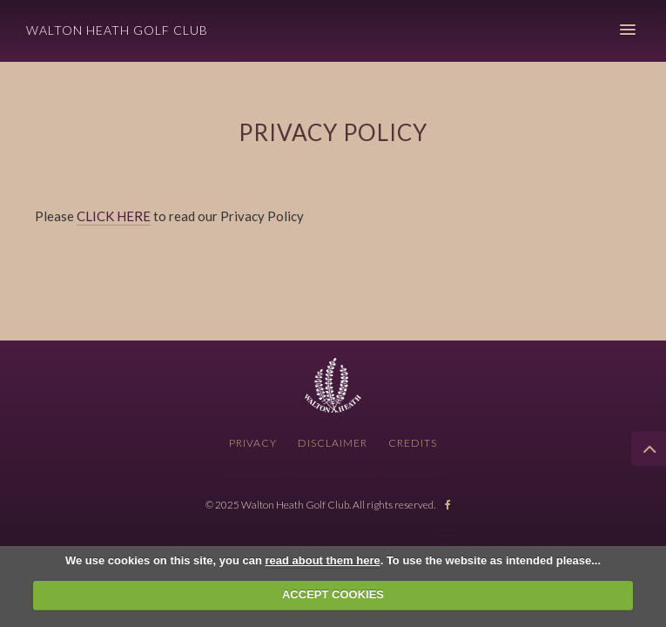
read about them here (322, 560)
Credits (412, 442)
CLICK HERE (114, 216)
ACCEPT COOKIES (333, 594)
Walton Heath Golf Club (117, 30)
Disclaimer (332, 442)
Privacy (253, 442)
